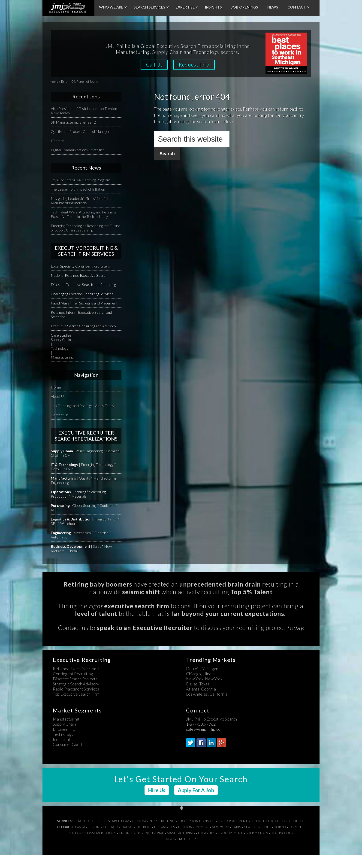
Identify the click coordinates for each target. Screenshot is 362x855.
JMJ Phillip (68, 8)
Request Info (194, 64)
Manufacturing (62, 357)
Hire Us (156, 790)
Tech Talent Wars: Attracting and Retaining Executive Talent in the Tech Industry (83, 214)
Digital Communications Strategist (77, 150)
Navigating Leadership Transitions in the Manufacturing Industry (81, 200)
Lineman (57, 140)
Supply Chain (61, 339)
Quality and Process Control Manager (80, 131)
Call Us (154, 64)
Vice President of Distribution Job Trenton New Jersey (84, 110)
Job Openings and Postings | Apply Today (82, 405)
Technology (59, 348)
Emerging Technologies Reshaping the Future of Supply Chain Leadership (85, 227)
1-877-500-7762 (201, 724)
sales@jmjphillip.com (204, 729)
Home (54, 81)
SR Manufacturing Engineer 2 (73, 122)
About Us (58, 396)
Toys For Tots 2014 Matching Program (80, 180)
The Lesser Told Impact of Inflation (78, 189)
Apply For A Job (196, 790)
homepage (171, 115)
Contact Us (60, 415)
